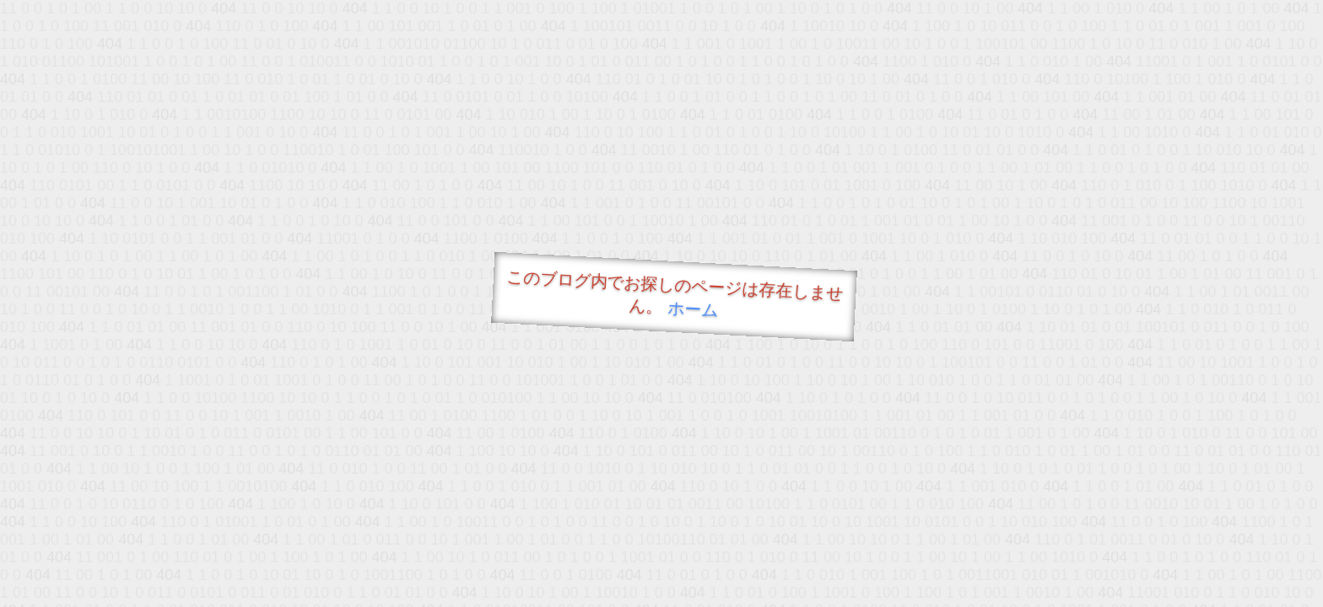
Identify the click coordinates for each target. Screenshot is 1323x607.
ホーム (693, 309)
